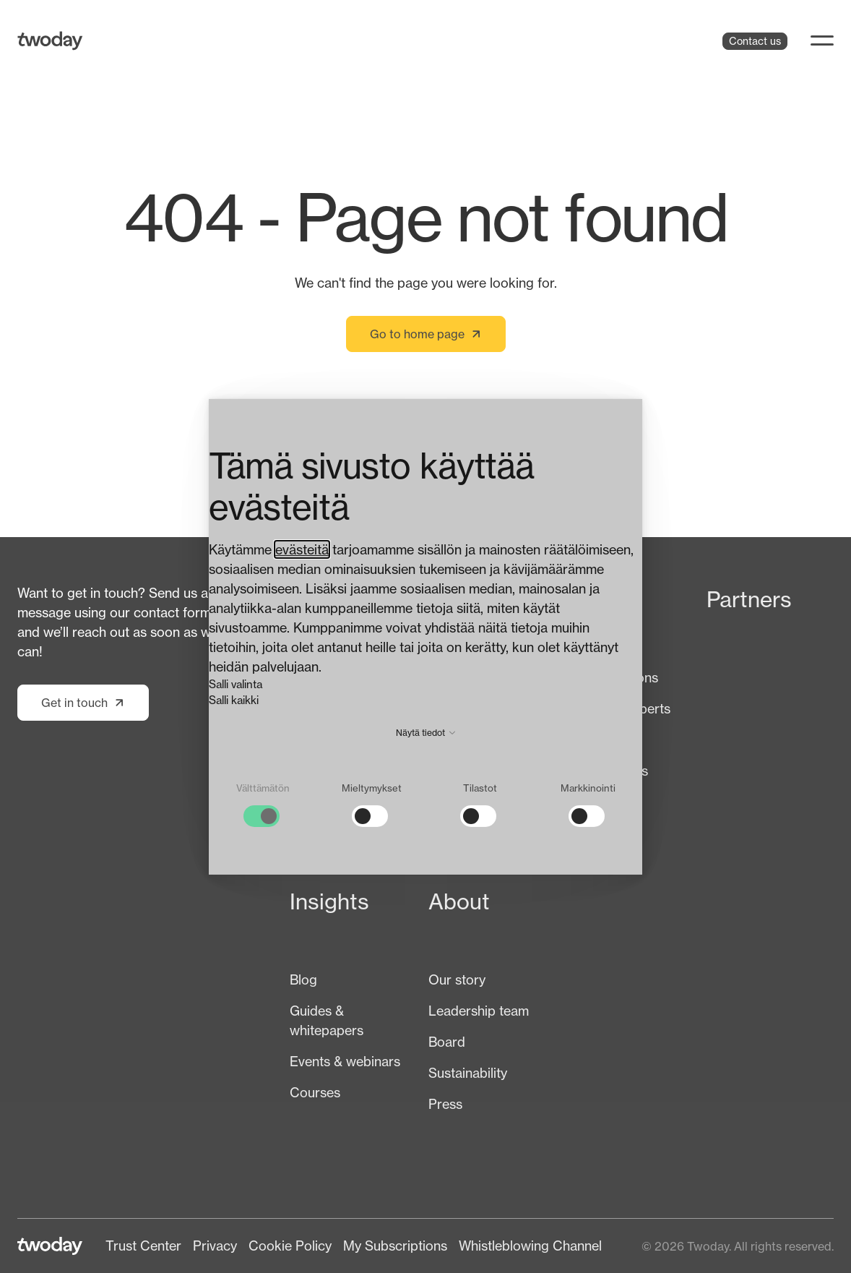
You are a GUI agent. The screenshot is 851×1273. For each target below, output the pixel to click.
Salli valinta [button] (235, 684)
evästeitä (302, 549)
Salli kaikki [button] (234, 700)
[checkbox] (263, 804)
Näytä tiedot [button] (425, 732)
